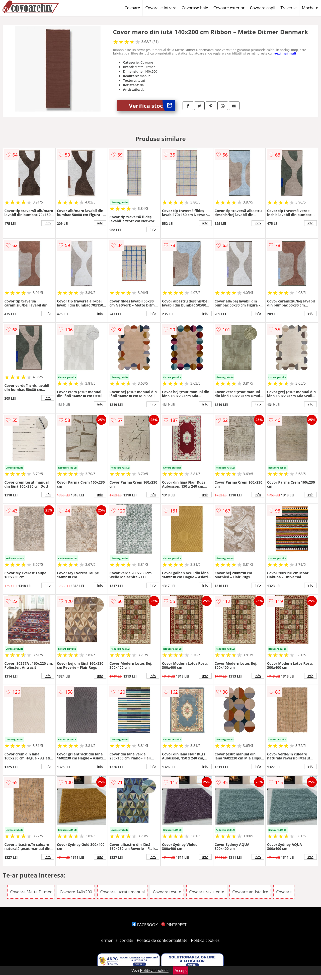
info (48, 223)
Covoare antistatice (250, 892)
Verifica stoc (152, 105)
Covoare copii (262, 8)
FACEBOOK (145, 925)
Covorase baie (195, 8)
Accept (181, 970)
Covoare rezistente (206, 892)
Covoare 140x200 (76, 892)
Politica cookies (205, 940)
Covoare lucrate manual (122, 892)
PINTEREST (173, 925)
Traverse (288, 8)
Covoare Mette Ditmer (31, 892)
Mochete (310, 8)
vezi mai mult (285, 53)
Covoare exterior (229, 8)
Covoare (132, 8)
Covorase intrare (160, 8)
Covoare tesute (167, 892)
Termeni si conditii (116, 940)
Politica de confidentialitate (162, 940)
